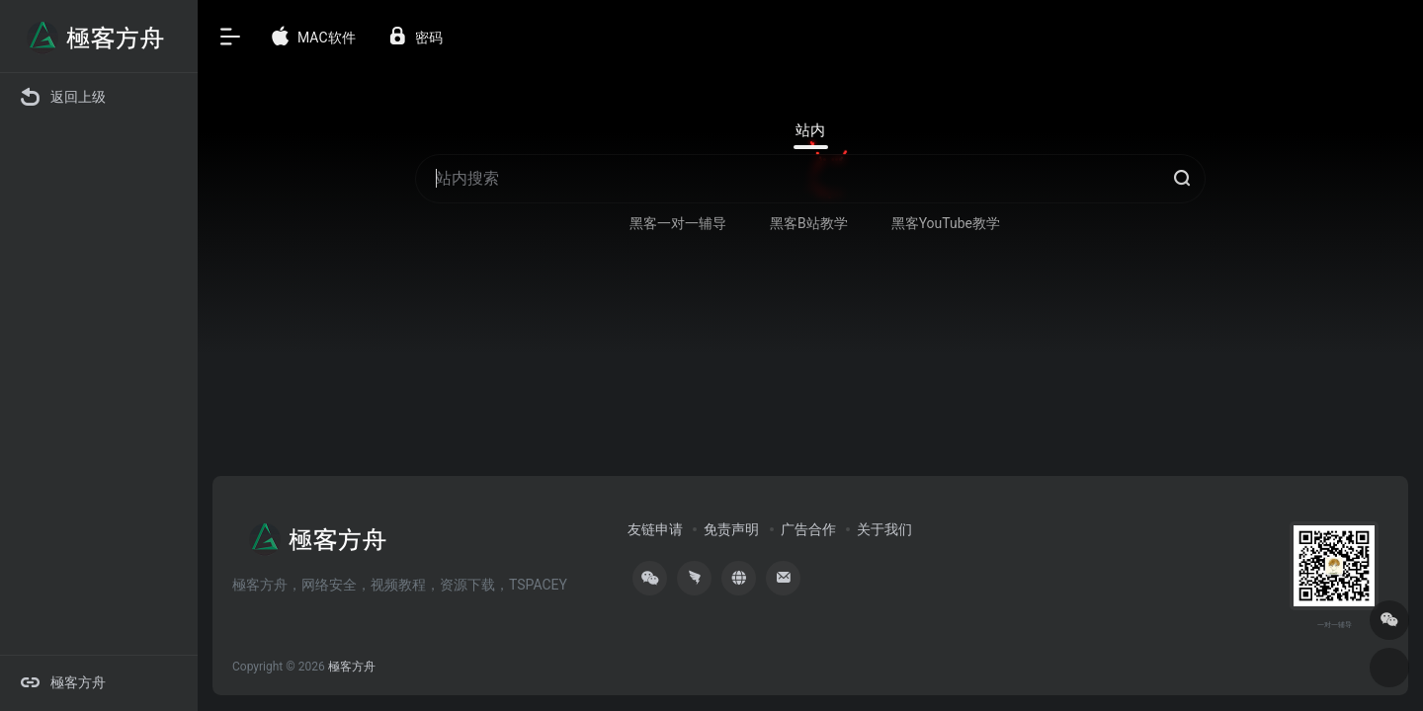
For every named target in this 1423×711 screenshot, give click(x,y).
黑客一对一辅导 (677, 223)
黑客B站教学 (809, 223)
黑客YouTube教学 (945, 223)
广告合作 (808, 529)
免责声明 (731, 529)
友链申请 (655, 529)
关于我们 (884, 529)
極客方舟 (352, 666)
